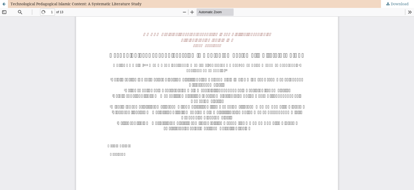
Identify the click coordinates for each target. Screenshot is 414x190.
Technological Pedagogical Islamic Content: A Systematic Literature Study (76, 3)
